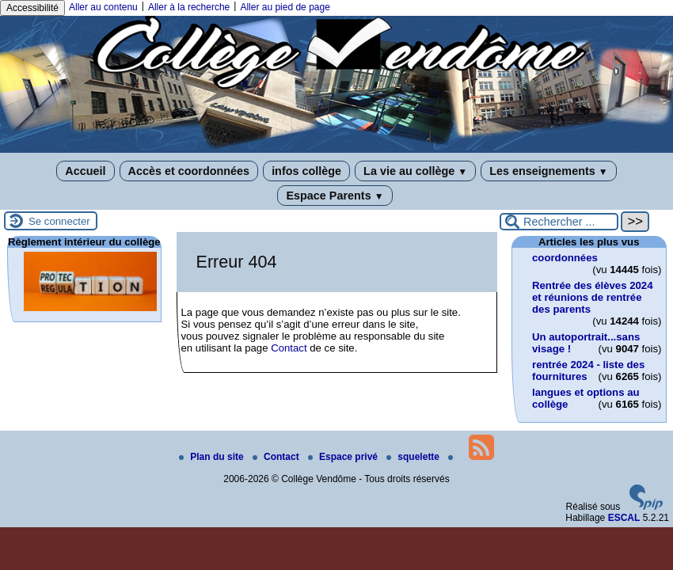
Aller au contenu (103, 7)
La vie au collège (415, 171)
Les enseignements (548, 171)
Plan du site (212, 456)
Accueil (85, 171)
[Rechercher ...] (559, 221)
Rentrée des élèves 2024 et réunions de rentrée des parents (592, 297)
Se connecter (59, 221)
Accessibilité (32, 7)
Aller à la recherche (189, 7)
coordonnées (565, 258)
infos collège (306, 171)
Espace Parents (334, 195)
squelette (414, 456)
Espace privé (344, 456)
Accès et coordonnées (189, 171)
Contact (288, 348)
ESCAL (624, 517)
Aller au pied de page (284, 7)
